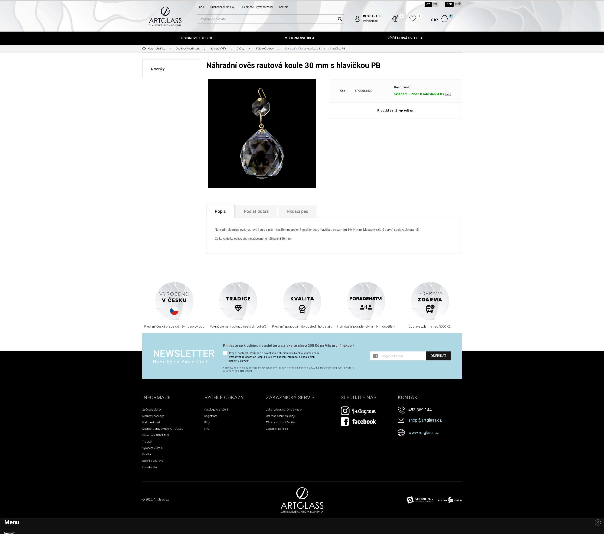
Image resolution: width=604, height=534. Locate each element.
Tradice (146, 441)
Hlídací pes (297, 211)
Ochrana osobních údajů (281, 416)
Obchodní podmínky (222, 7)
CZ (428, 4)
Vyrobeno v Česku (152, 448)
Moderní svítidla (299, 38)
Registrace (210, 416)
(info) (448, 94)
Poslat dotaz (256, 211)
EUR (457, 4)
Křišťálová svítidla (405, 38)
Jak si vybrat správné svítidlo (283, 409)
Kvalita (146, 454)
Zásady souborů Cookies (281, 422)
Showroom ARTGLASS (155, 435)
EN (435, 4)
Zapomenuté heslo (277, 428)
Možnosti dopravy (153, 416)
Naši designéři (151, 422)
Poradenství (149, 467)
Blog (207, 422)
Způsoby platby (151, 409)
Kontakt (283, 7)
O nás (200, 7)
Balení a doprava (152, 460)
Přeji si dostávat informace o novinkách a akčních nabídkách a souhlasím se (274, 357)
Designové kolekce (196, 38)
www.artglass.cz (423, 432)
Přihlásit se (370, 21)
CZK (449, 4)
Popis (220, 211)
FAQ (206, 428)
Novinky (158, 69)
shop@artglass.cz (425, 420)
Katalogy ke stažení (216, 409)
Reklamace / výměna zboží (257, 7)
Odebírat (438, 356)
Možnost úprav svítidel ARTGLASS (162, 428)
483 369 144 (420, 409)
